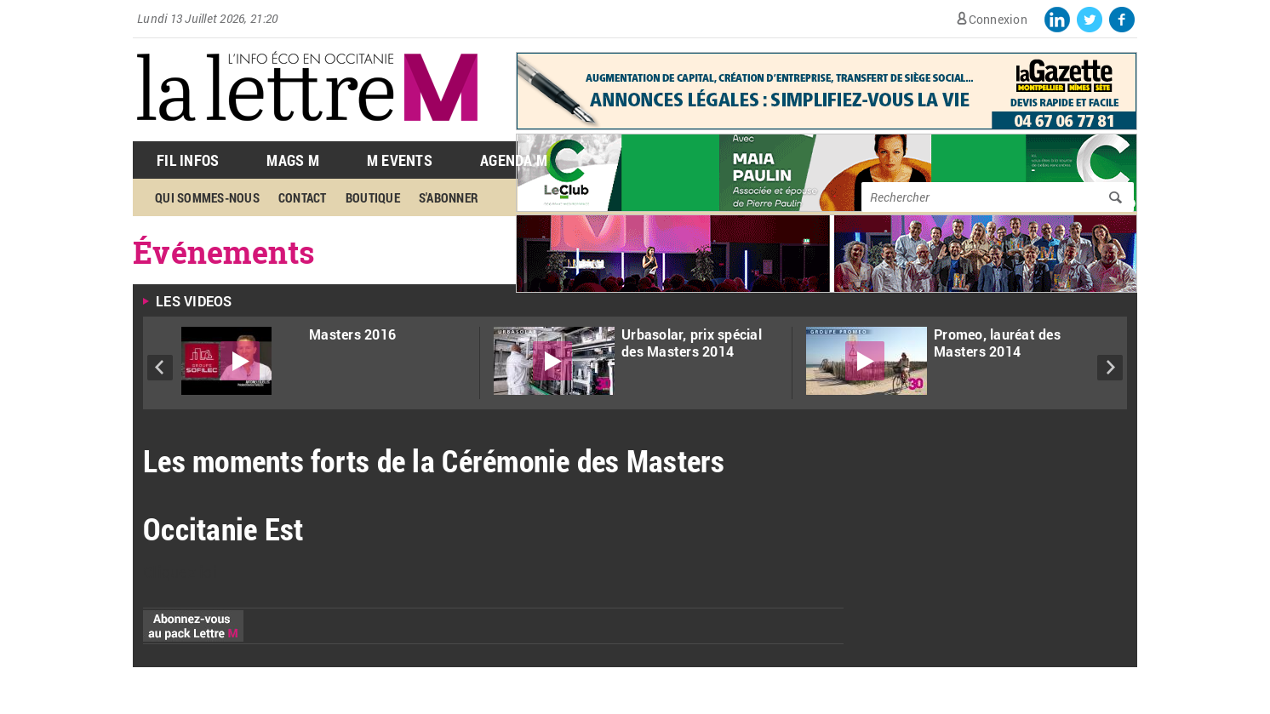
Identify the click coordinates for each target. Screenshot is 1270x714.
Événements (224, 251)
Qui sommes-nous (207, 197)
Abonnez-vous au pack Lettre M (193, 626)
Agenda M (513, 160)
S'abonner (448, 197)
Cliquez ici (180, 572)
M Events (399, 160)
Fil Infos (188, 160)
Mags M (292, 160)
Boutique (373, 197)
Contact (302, 197)
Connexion (998, 19)
